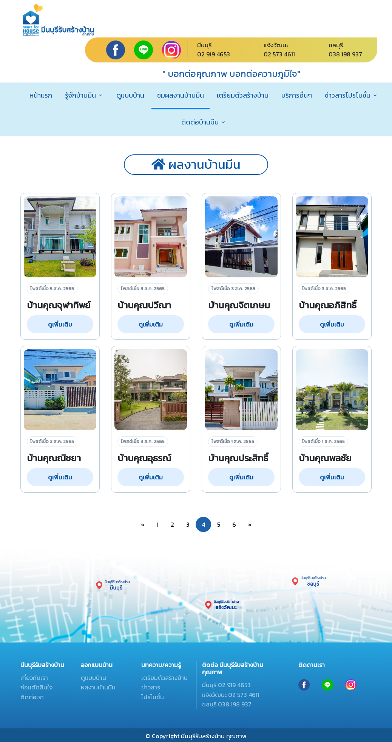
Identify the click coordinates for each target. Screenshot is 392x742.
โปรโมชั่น (152, 697)
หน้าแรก (40, 95)
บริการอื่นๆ (296, 95)
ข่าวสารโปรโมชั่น (347, 95)
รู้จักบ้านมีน (80, 95)
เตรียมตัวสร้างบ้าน (243, 95)
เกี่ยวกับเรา (34, 677)
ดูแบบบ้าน (130, 95)
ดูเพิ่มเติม (60, 324)
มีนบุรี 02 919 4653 (226, 684)
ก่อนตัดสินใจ (36, 687)
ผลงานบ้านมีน (98, 687)
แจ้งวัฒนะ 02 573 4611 (230, 694)
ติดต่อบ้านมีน (200, 122)
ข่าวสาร (150, 687)
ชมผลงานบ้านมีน (180, 95)
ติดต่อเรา (32, 697)
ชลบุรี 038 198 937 (227, 704)
